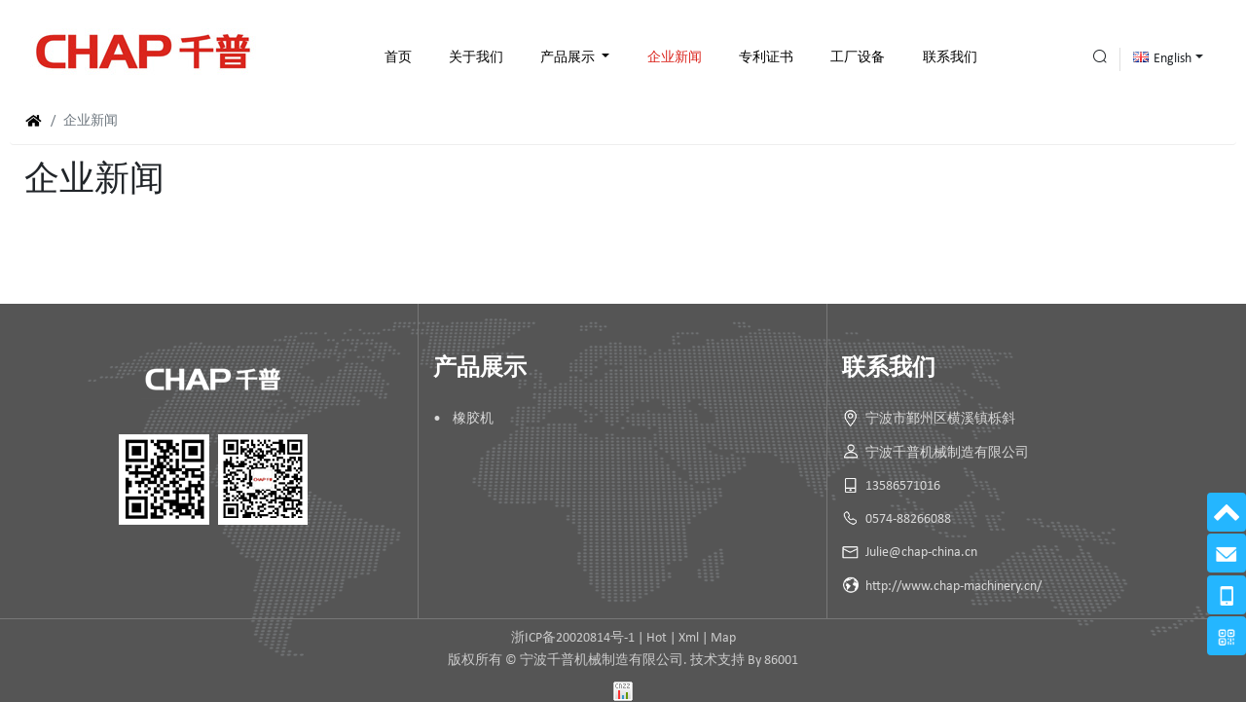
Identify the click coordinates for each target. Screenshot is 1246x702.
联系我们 (950, 58)
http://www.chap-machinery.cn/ (953, 586)
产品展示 (569, 58)
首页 (398, 58)
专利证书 (766, 58)
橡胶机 (473, 419)
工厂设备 (857, 58)
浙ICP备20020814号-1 (573, 638)
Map (723, 638)
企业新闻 (674, 58)
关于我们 (476, 58)
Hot (656, 638)
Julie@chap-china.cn (921, 552)
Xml (688, 638)
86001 (781, 660)
